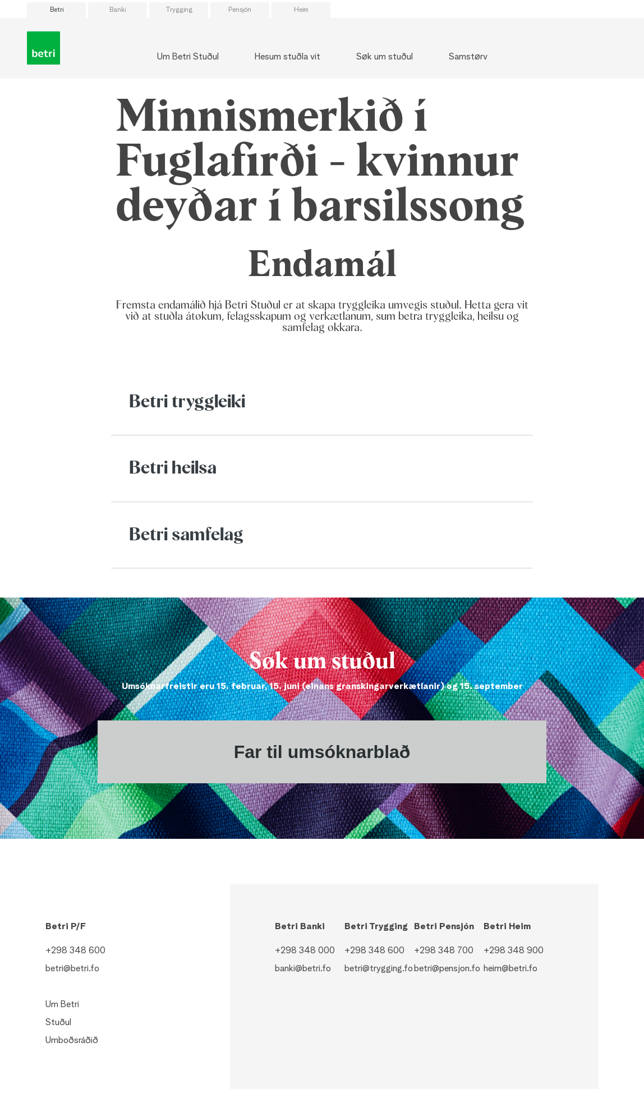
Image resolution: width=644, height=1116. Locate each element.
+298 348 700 (443, 951)
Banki (117, 10)
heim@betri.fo (510, 969)
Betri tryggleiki (187, 402)
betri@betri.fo (72, 969)
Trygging (178, 10)
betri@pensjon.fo (447, 969)
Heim (301, 10)
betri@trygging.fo (378, 969)
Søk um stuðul (384, 57)
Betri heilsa (173, 468)
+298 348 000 (305, 951)
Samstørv (468, 57)
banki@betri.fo (303, 969)
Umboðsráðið (71, 1040)
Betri (56, 10)
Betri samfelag (186, 535)
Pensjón (239, 10)
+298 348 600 (75, 951)
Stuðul (58, 1022)
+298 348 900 (514, 951)
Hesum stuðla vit (287, 57)
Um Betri (62, 1004)
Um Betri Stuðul (188, 57)
